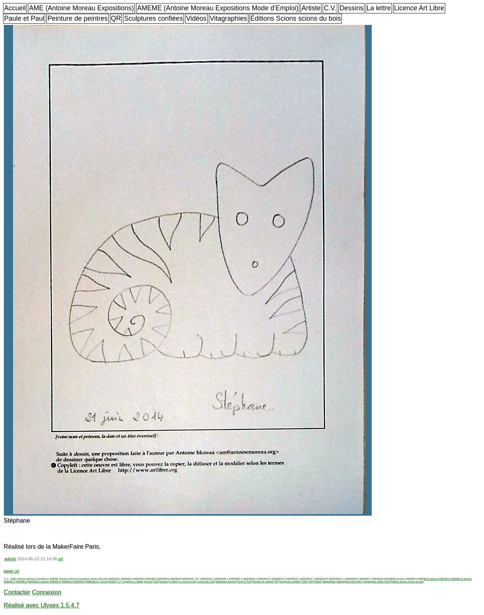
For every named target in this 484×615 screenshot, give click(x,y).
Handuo (163, 581)
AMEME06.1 (221, 578)
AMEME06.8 (321, 578)
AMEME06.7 (307, 578)
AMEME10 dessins (461, 578)
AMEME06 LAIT (191, 578)
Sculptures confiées (153, 18)
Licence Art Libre (419, 8)
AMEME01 (114, 578)
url (60, 558)
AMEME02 (127, 578)
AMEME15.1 (93, 581)
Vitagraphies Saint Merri (349, 581)
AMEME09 (411, 578)
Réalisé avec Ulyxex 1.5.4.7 (41, 605)
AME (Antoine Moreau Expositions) (81, 8)
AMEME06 (176, 578)
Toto (310, 581)
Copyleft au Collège (132, 581)
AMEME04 (151, 578)
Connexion (46, 592)
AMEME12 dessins (38, 581)
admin (10, 558)
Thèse (304, 581)
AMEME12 (22, 581)
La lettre (378, 8)
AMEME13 (55, 581)
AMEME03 (139, 578)
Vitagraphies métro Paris (376, 581)
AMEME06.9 (352, 578)
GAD (156, 581)
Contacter (17, 592)
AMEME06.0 (207, 578)
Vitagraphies (228, 18)
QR (116, 18)
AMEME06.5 (278, 578)
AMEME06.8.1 (337, 578)
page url (11, 571)
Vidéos (196, 18)
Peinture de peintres (78, 18)
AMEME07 (365, 578)
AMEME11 (10, 581)
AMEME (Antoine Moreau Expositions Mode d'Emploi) (218, 8)
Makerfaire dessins (226, 581)
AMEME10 (445, 578)
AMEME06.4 (264, 578)
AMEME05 (163, 578)
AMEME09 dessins (427, 578)
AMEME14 (68, 581)
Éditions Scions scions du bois (295, 18)
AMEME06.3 (250, 578)
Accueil (15, 8)
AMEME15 (80, 581)
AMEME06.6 (293, 578)
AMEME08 (378, 578)
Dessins (352, 8)
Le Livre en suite (187, 581)
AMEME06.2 (236, 578)
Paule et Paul (24, 18)
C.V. (330, 8)
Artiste (311, 8)
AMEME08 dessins (394, 578)
